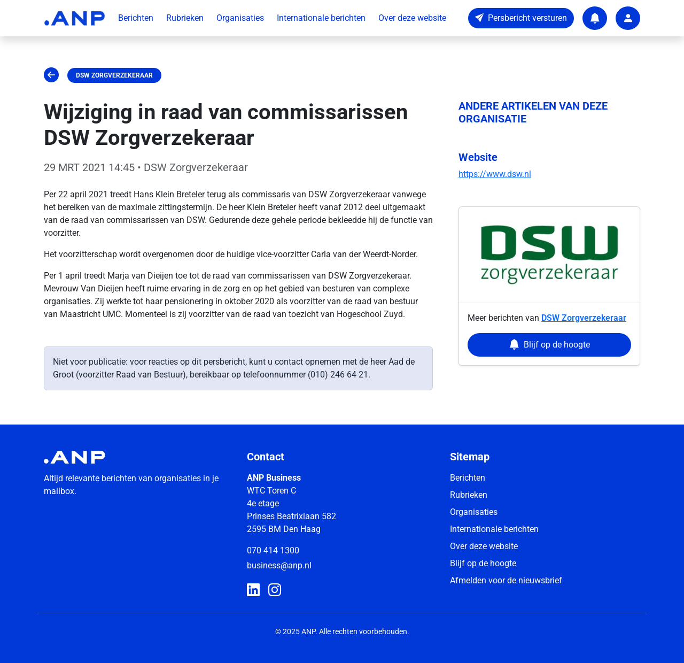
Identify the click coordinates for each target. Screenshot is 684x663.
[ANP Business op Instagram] (274, 590)
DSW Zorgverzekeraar (114, 75)
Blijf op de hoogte (483, 563)
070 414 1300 (273, 550)
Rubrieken (185, 18)
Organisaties (240, 18)
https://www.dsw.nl (494, 174)
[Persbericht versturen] (521, 18)
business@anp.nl (279, 565)
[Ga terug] (51, 75)
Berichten (135, 18)
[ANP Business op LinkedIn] (253, 590)
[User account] (628, 18)
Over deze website (412, 18)
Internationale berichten (321, 18)
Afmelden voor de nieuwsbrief (506, 580)
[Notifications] (594, 18)
